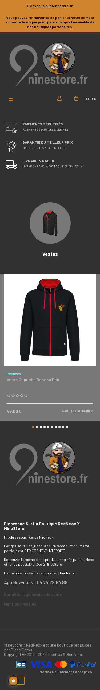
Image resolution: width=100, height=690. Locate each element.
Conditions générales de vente (33, 594)
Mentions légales (20, 603)
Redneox (14, 373)
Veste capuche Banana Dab (33, 379)
